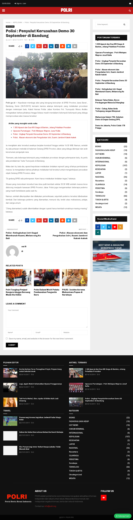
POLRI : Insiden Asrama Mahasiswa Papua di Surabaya (73, 292)
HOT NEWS (99, 154)
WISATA (98, 207)
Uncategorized (101, 203)
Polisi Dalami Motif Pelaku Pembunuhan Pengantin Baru (46, 292)
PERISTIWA (100, 188)
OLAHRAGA (100, 184)
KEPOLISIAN (10, 26)
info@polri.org (50, 506)
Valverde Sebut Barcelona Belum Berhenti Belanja (41, 432)
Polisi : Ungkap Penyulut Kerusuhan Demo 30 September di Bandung (42, 134)
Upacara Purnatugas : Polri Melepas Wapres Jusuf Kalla (36, 131)
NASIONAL (99, 177)
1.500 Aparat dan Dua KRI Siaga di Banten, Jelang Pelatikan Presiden (42, 127)
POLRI (66, 10)
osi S (9, 40)
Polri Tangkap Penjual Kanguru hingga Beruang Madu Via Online (18, 292)
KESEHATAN (100, 169)
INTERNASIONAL (102, 162)
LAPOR (98, 173)
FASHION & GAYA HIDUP (105, 150)
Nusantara (99, 181)
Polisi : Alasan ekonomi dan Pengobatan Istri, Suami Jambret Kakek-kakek (44, 137)
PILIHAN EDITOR (11, 362)
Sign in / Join (20, 3)
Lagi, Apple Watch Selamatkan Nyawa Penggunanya (40, 384)
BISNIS (98, 146)
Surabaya (99, 192)
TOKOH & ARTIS (101, 200)
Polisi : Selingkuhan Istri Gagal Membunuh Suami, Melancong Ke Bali (23, 236)
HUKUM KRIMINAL (102, 158)
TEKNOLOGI (100, 196)
